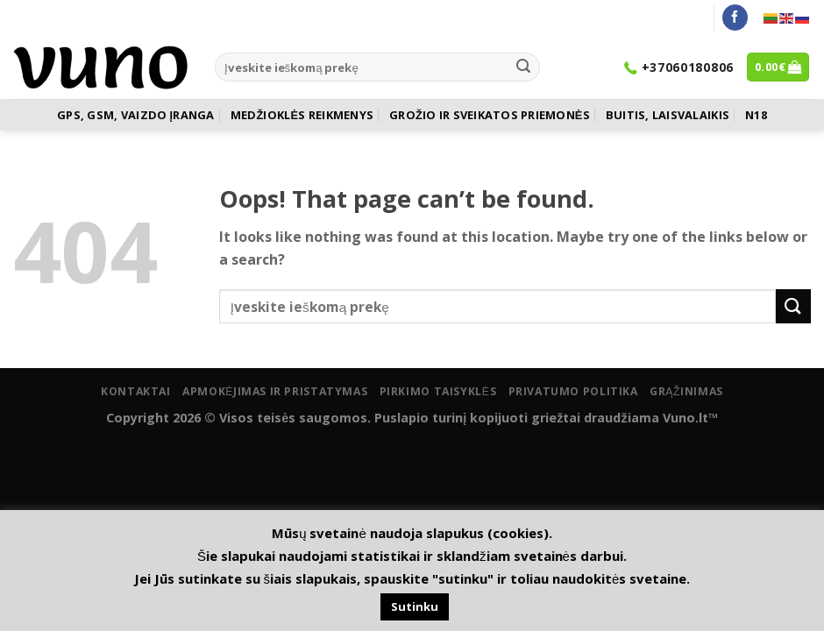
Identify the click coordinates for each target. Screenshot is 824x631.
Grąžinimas (686, 391)
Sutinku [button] (414, 606)
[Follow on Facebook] (735, 17)
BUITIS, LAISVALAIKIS (667, 115)
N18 (756, 115)
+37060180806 (679, 67)
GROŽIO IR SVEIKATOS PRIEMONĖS (489, 115)
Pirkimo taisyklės (438, 391)
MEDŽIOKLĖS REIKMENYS (302, 115)
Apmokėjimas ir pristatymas (274, 391)
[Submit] (523, 67)
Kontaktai (136, 391)
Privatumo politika (573, 391)
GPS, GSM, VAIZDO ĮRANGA (135, 115)
